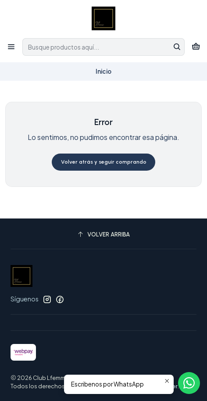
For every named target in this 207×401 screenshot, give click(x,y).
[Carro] (196, 47)
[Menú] (11, 47)
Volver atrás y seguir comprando (103, 162)
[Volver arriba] (103, 235)
